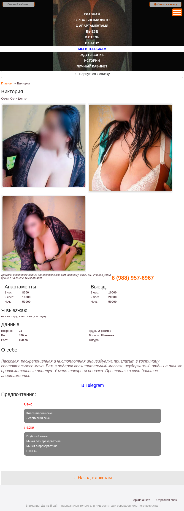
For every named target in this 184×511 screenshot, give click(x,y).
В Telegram (92, 385)
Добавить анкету (165, 4)
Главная (92, 14)
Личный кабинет (18, 4)
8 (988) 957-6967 (133, 278)
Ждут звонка (92, 55)
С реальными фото (92, 20)
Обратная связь (167, 500)
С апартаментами (92, 26)
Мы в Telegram (92, 49)
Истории (92, 60)
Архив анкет (141, 500)
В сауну (92, 43)
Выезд (92, 31)
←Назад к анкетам (92, 477)
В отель (92, 37)
